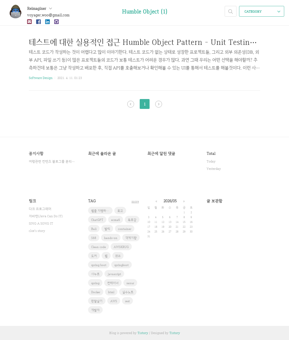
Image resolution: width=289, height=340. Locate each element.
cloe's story (37, 231)
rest (127, 301)
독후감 (132, 220)
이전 (130, 104)
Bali (94, 229)
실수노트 (127, 292)
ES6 (118, 256)
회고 (120, 211)
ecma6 (115, 220)
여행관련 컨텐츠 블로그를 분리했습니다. (53, 161)
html (111, 292)
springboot (121, 265)
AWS (113, 301)
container (124, 229)
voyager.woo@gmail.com (48, 14)
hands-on (110, 238)
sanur (130, 283)
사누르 (95, 274)
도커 (94, 256)
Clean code (98, 247)
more (135, 201)
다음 (158, 104)
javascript (114, 274)
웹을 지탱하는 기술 (102, 211)
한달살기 (96, 301)
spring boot (98, 265)
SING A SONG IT (41, 223)
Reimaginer (39, 8)
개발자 (95, 310)
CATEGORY (262, 11)
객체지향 (131, 238)
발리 (107, 229)
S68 (93, 238)
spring (95, 283)
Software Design (40, 78)
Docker (95, 292)
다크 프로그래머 (40, 209)
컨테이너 (113, 283)
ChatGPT (97, 220)
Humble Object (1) (144, 11)
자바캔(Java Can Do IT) (46, 216)
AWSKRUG (121, 247)
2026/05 (170, 200)
